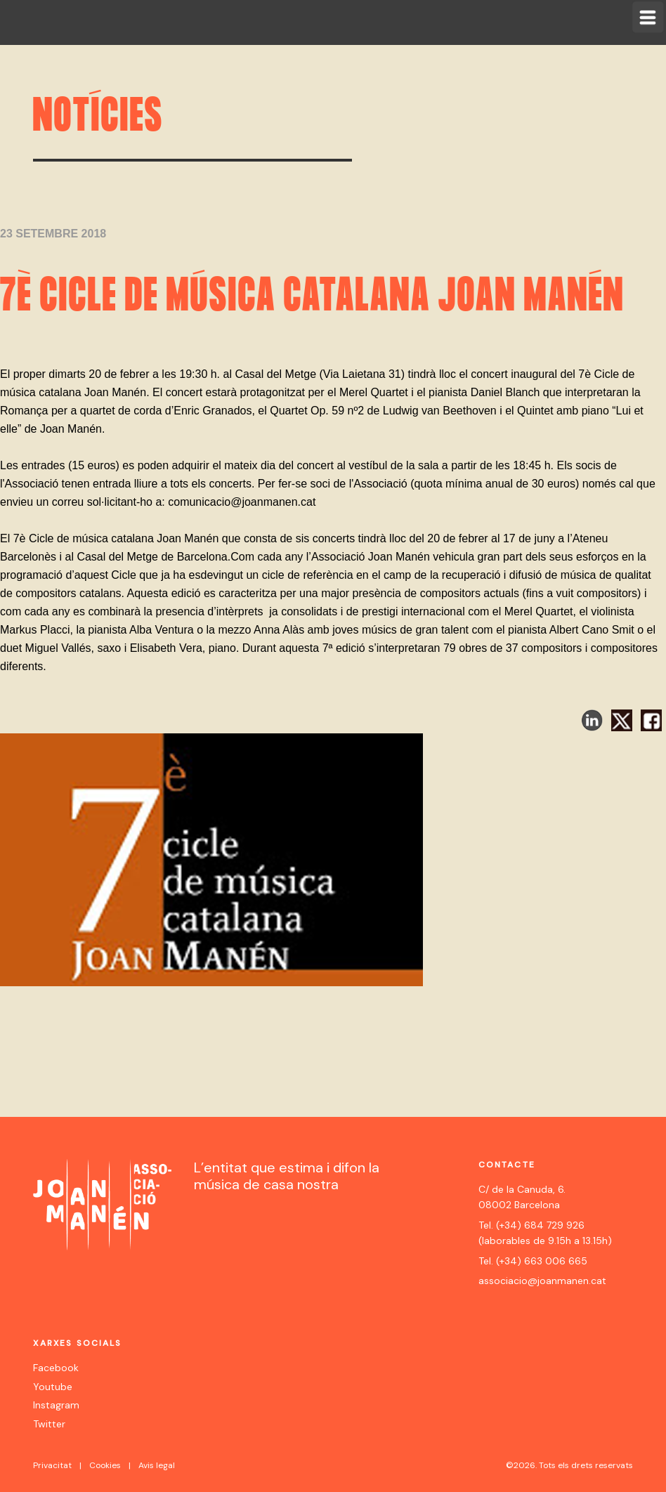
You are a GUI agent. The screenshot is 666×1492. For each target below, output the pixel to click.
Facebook (56, 1367)
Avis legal (156, 1465)
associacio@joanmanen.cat (542, 1280)
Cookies (105, 1465)
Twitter (49, 1424)
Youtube (52, 1386)
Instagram (56, 1405)
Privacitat (52, 1465)
